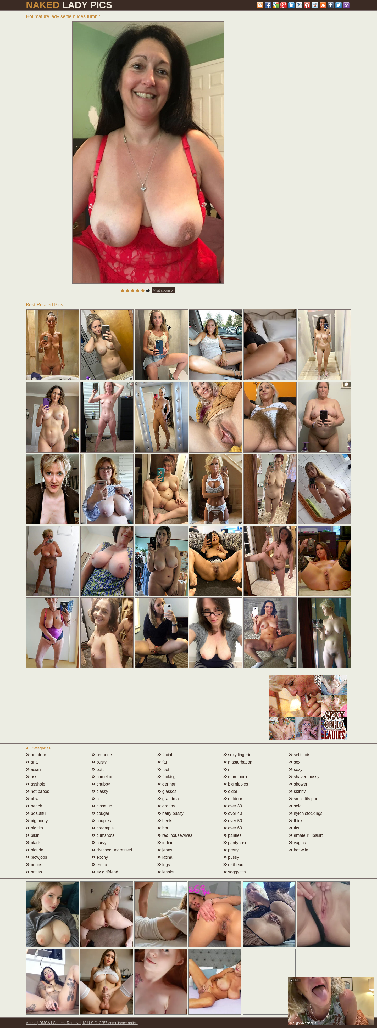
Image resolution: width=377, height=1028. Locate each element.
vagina (297, 842)
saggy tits (234, 872)
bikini (33, 835)
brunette (102, 755)
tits (294, 828)
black (33, 842)
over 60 (232, 828)
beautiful (36, 813)
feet (163, 769)
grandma (168, 799)
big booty (37, 820)
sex (294, 762)
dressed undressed (112, 850)
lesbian (166, 872)
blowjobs (36, 857)
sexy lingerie (237, 755)
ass (31, 777)
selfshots (300, 755)
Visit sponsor (163, 290)
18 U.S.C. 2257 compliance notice (110, 1023)
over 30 (232, 806)
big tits (34, 828)
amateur (36, 755)
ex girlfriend (105, 872)
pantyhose (235, 842)
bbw (32, 799)
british (34, 872)
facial (164, 755)
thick (295, 820)
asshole (35, 784)
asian (33, 769)
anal (32, 762)
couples (101, 820)
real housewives (174, 835)
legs (163, 864)
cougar (100, 813)
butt (97, 769)
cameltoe (102, 777)
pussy (231, 857)
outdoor (232, 799)
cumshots (103, 835)
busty (99, 762)
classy (100, 791)
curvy (99, 842)
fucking (166, 777)
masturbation (237, 762)
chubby (101, 784)
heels (164, 820)
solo (295, 806)
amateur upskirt (306, 835)
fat (162, 762)
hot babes (37, 791)
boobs (34, 864)
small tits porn (304, 799)
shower (298, 784)
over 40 (232, 813)
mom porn (235, 777)
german (166, 784)
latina (164, 857)
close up (102, 806)
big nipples (235, 784)
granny (166, 806)
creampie (103, 828)
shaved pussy (304, 777)
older (230, 791)
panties (232, 835)
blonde (34, 850)
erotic (99, 864)
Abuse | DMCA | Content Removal (53, 1023)
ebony (100, 857)
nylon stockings (306, 813)
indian (165, 842)
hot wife (298, 850)
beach (34, 806)
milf (229, 769)
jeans (164, 850)
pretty (231, 850)
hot (162, 828)
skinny (297, 791)
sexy (295, 769)
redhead (233, 864)
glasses (166, 791)
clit (97, 799)
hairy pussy (170, 813)
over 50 (232, 820)
